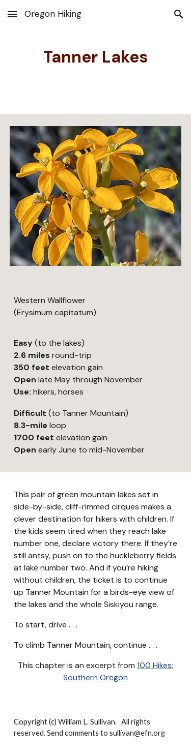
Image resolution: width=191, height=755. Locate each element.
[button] (12, 14)
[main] (96, 57)
